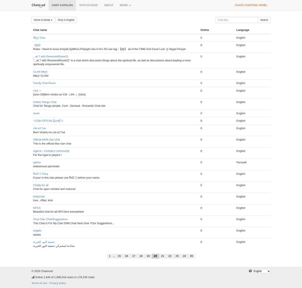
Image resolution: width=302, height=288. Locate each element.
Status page (88, 5)
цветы (37, 162)
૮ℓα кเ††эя (39, 128)
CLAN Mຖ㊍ (40, 71)
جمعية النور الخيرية (44, 241)
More (125, 5)
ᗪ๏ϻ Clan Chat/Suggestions (50, 219)
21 (162, 256)
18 (140, 256)
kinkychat (38, 196)
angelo (37, 230)
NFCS (36, 207)
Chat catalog (62, 5)
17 (133, 256)
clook (36, 113)
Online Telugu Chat (44, 102)
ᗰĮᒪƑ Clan (39, 37)
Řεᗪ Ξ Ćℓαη (40, 173)
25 (191, 256)
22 (169, 256)
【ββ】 (37, 45)
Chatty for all (40, 185)
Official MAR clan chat (46, 139)
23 (177, 256)
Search (264, 19)
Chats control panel (251, 5)
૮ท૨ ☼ (37, 90)
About (108, 5)
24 (184, 256)
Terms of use (39, 283)
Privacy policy (57, 283)
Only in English (66, 19)
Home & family (43, 19)
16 (126, 256)
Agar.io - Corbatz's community (51, 151)
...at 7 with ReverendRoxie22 (50, 56)
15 (119, 256)
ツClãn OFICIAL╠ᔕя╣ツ (48, 120)
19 (148, 256)
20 (155, 256)
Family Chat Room (44, 83)
